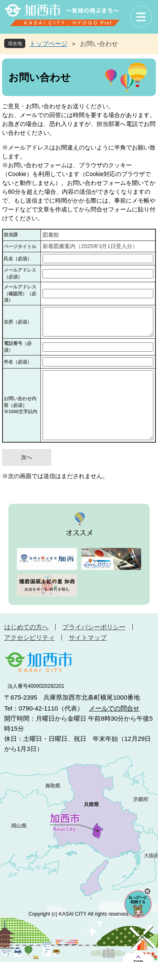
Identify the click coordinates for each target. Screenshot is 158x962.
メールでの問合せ (114, 708)
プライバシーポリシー (94, 627)
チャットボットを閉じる (147, 891)
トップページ (48, 43)
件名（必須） (18, 361)
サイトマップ (88, 637)
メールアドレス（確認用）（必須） (20, 293)
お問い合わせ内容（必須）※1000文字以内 (20, 405)
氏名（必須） (18, 258)
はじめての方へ (26, 627)
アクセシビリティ (29, 637)
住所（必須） (18, 321)
